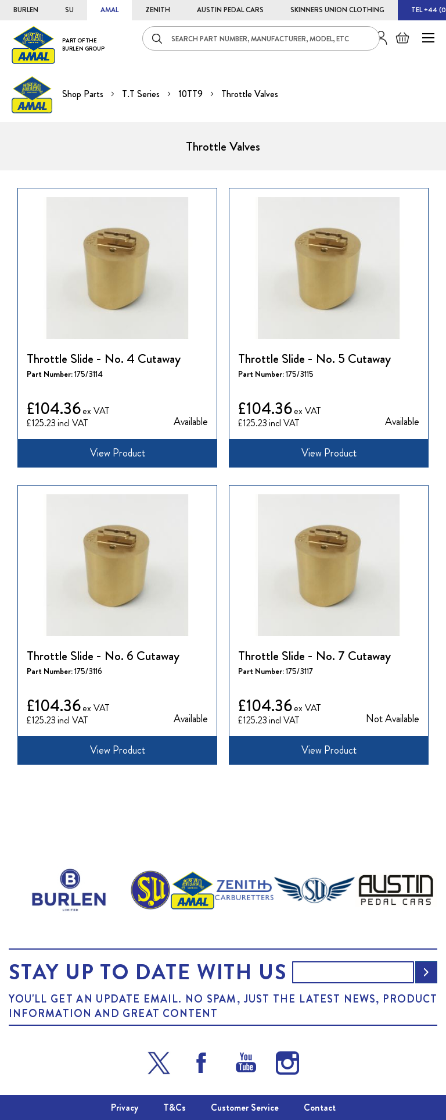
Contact (320, 1107)
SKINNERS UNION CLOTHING (337, 10)
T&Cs (174, 1107)
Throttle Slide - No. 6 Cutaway (103, 656)
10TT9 (191, 94)
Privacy (124, 1107)
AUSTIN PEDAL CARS (230, 10)
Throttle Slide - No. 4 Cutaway (104, 359)
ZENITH (157, 10)
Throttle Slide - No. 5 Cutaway (314, 359)
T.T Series (142, 94)
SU (69, 10)
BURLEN (25, 10)
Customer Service (245, 1107)
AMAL (109, 10)
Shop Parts (84, 94)
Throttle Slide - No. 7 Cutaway (314, 656)
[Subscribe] (426, 972)
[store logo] (58, 44)
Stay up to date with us (147, 972)
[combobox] (261, 38)
